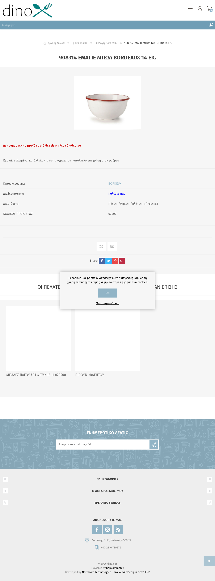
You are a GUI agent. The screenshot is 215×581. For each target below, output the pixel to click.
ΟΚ (107, 293)
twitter (108, 261)
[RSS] (118, 529)
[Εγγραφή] (103, 444)
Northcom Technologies (96, 572)
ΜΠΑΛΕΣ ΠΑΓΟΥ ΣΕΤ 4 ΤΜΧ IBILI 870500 (36, 375)
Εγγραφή (153, 444)
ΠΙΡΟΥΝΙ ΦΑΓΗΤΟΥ (89, 375)
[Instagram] (107, 529)
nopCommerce (115, 567)
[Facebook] (97, 529)
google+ (122, 261)
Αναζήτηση (211, 25)
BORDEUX (114, 183)
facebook (102, 261)
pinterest (115, 261)
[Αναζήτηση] (103, 25)
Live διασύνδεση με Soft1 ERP (132, 572)
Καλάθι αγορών (209, 8)
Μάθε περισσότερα (107, 303)
